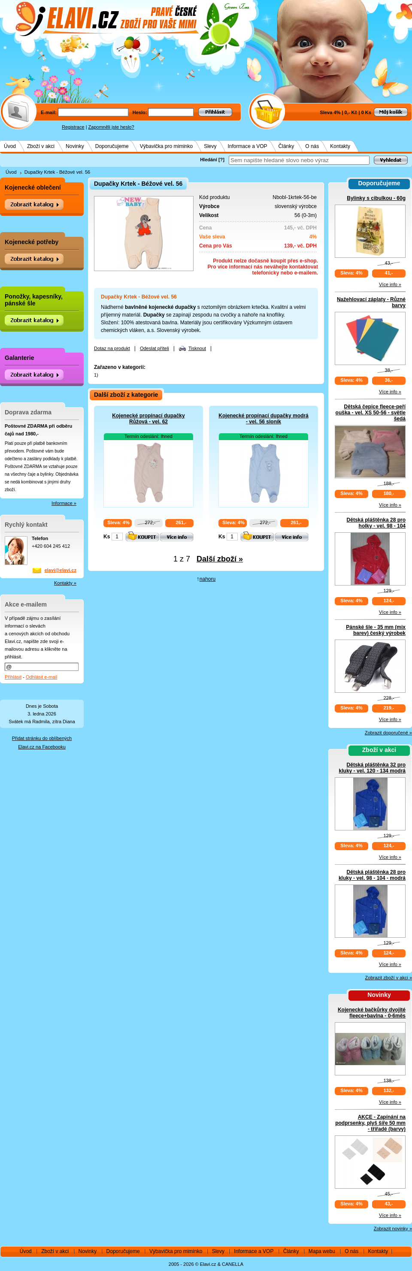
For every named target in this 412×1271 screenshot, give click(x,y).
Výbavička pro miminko (166, 146)
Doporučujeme (112, 146)
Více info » (390, 284)
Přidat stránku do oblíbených (42, 738)
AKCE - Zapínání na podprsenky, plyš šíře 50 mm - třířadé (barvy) (370, 1123)
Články (286, 146)
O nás (312, 146)
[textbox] (299, 160)
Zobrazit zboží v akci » (388, 977)
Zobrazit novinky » (393, 1228)
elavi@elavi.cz (60, 570)
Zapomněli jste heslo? (111, 127)
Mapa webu (322, 1251)
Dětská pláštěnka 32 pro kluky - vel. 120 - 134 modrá (372, 768)
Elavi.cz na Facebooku (42, 746)
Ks (106, 537)
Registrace (73, 127)
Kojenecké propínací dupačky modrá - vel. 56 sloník (263, 419)
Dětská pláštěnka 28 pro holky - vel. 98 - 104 (376, 523)
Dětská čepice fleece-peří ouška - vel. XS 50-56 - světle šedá (371, 413)
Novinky (75, 146)
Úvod (10, 146)
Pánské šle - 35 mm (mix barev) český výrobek (376, 630)
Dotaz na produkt (112, 348)
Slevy (210, 146)
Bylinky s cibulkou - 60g (376, 198)
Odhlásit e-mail (41, 676)
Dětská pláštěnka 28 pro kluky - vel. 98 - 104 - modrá (372, 875)
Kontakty (340, 146)
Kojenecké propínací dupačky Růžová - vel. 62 (148, 419)
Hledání (208, 159)
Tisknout (197, 348)
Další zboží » (220, 559)
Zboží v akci (41, 146)
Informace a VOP (247, 146)
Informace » (64, 503)
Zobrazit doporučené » (388, 732)
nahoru (207, 579)
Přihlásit (13, 676)
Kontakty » (65, 583)
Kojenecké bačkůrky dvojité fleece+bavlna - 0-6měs (372, 1013)
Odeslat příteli (154, 348)
